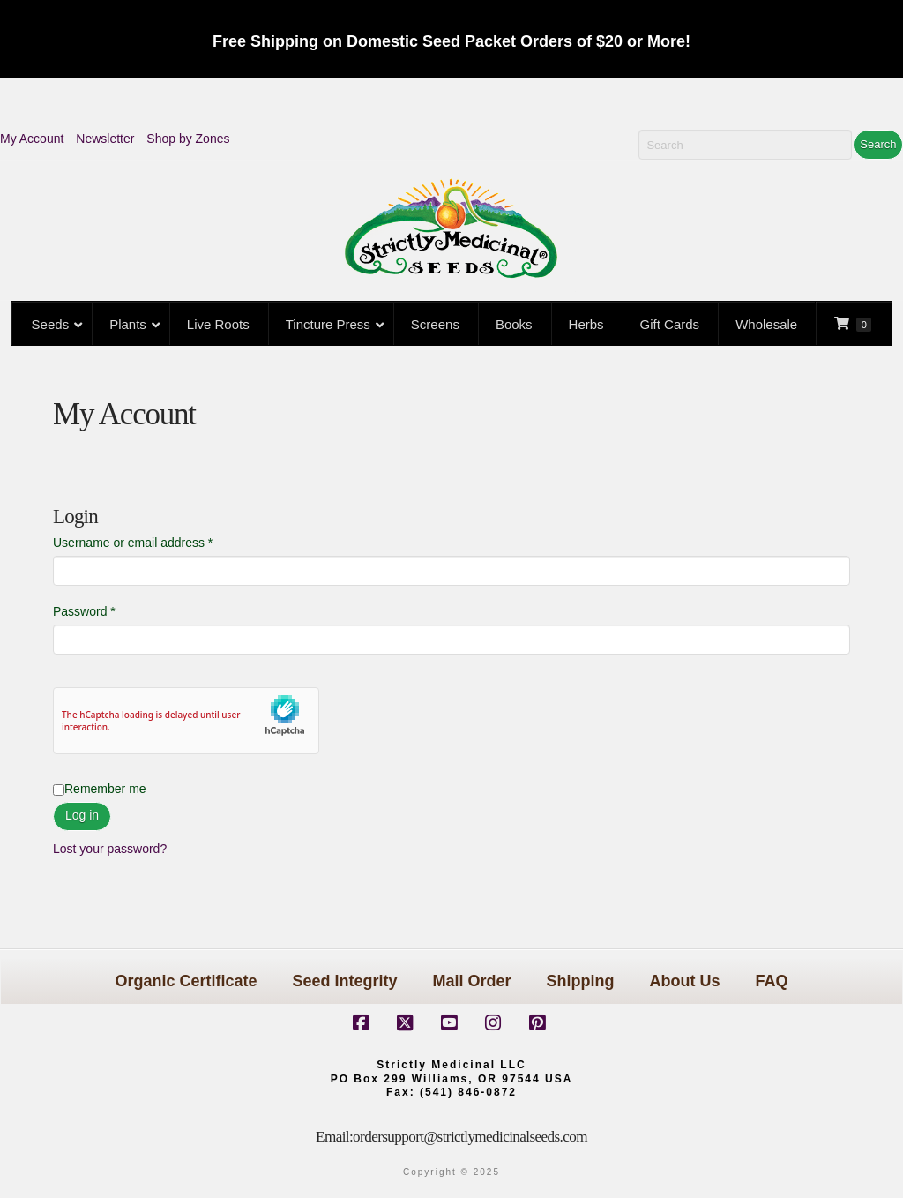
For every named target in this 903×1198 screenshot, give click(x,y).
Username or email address (157, 541)
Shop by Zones (187, 138)
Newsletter (105, 138)
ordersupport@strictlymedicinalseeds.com (470, 1136)
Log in (82, 815)
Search (878, 144)
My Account (31, 138)
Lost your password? (110, 849)
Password (109, 610)
